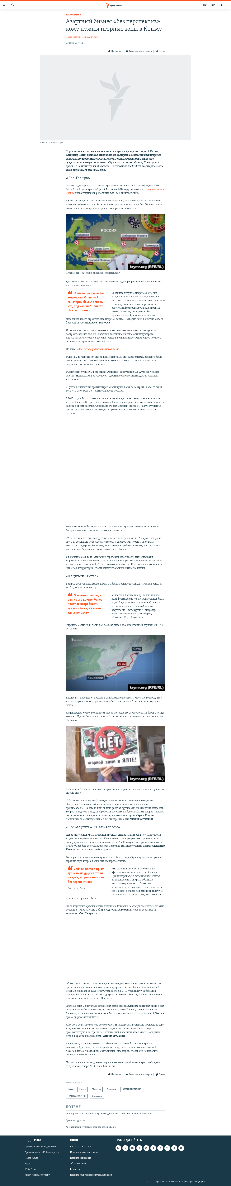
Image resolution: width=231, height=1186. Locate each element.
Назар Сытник (73, 37)
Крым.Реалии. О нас (80, 1147)
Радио (28, 1163)
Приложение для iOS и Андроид (42, 1152)
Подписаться (31, 1158)
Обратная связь (78, 1163)
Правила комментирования (85, 1152)
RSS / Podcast (31, 1169)
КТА (213, 5)
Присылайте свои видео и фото (41, 1147)
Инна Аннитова (90, 37)
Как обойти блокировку (37, 1175)
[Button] (115, 51)
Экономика (73, 14)
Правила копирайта (80, 1158)
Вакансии (75, 1169)
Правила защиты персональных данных (91, 1175)
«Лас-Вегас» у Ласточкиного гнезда (98, 349)
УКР (205, 5)
